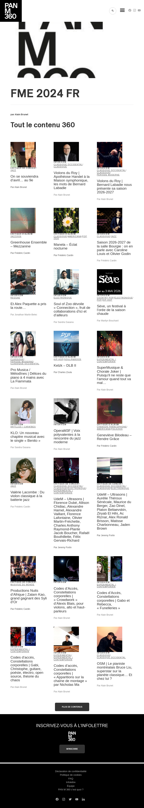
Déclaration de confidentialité (70, 771)
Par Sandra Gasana (64, 322)
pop (84, 236)
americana (74, 236)
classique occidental (68, 165)
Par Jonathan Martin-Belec (23, 314)
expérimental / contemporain (106, 360)
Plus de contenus (72, 707)
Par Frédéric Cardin (20, 253)
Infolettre (71, 782)
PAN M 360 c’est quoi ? (70, 789)
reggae (15, 298)
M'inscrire (72, 749)
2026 (18, 236)
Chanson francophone (112, 427)
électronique (63, 298)
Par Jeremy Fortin (62, 547)
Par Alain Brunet (18, 187)
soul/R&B (70, 359)
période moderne (108, 175)
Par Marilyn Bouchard (107, 320)
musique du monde (22, 585)
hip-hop (107, 300)
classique (60, 167)
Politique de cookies (71, 774)
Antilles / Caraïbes (23, 427)
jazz (13, 170)
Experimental (62, 655)
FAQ (70, 778)
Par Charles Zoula (63, 372)
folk (114, 429)
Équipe (70, 786)
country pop (105, 298)
